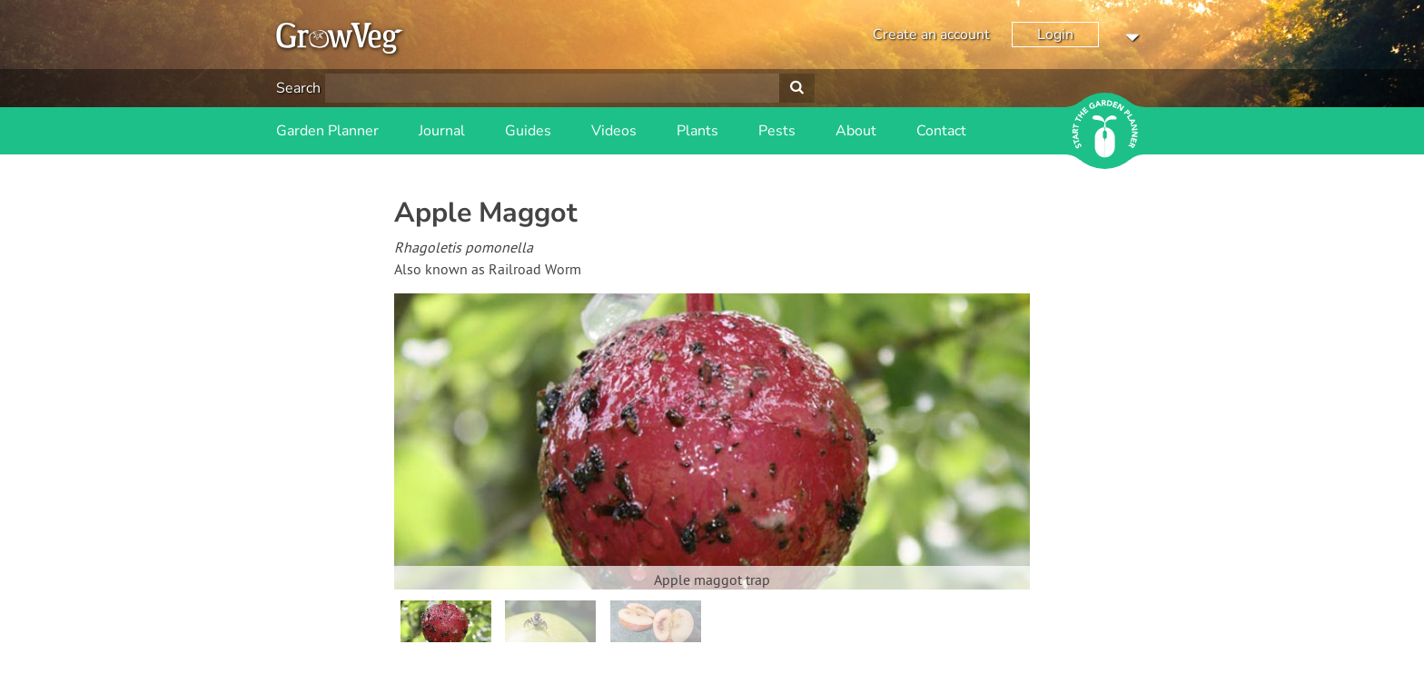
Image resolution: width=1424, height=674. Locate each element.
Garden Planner (327, 131)
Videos (614, 131)
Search (298, 88)
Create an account (931, 35)
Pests (777, 131)
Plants (697, 131)
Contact (941, 131)
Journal (442, 131)
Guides (528, 131)
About (856, 131)
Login (1055, 35)
